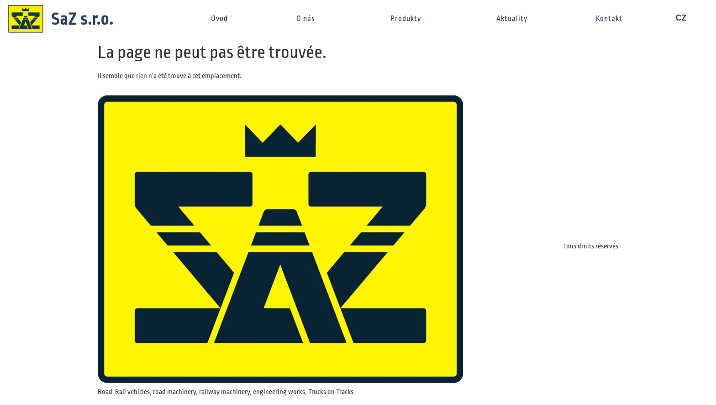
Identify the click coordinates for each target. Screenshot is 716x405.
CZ (685, 17)
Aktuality (511, 19)
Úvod (219, 19)
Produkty (409, 18)
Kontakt (609, 19)
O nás (309, 18)
